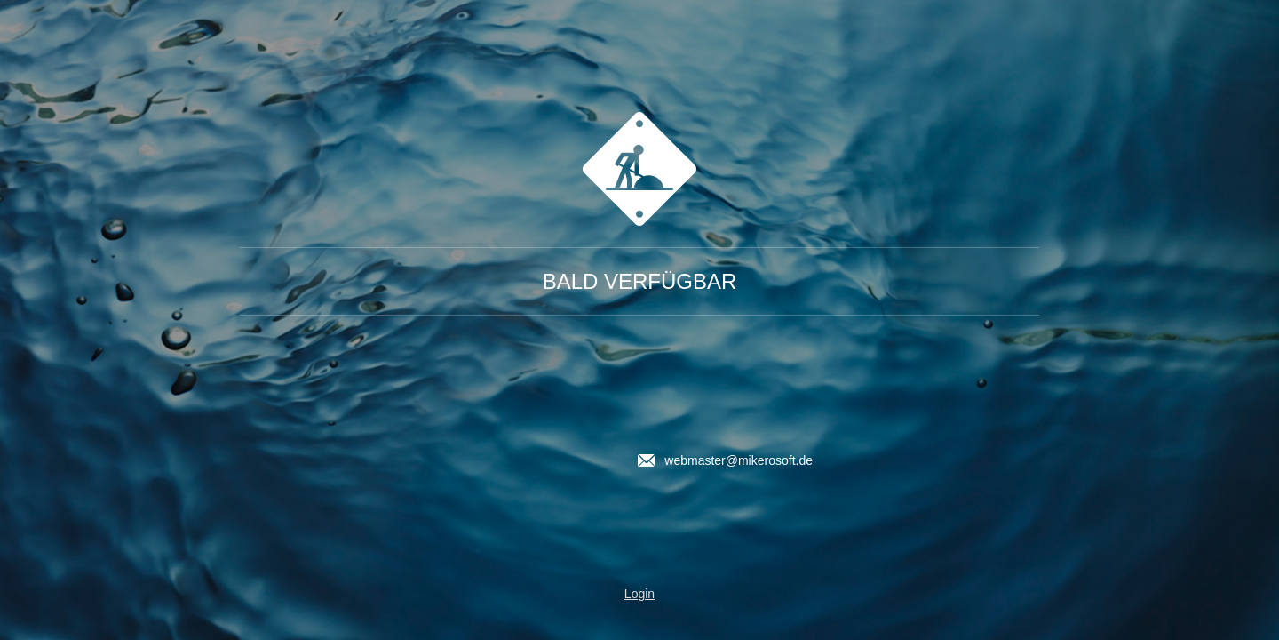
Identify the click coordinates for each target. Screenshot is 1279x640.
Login (639, 594)
